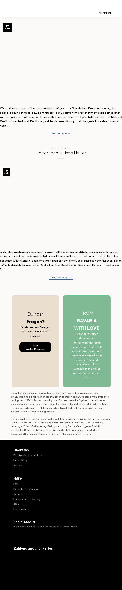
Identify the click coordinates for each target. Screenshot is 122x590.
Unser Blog (20, 460)
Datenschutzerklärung (27, 499)
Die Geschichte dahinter (28, 455)
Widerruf (19, 494)
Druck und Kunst (61, 149)
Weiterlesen (61, 133)
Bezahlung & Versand (26, 489)
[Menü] (6, 8)
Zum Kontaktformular (35, 347)
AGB (16, 504)
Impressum (20, 509)
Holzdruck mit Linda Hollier (61, 152)
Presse (17, 465)
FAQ (15, 484)
